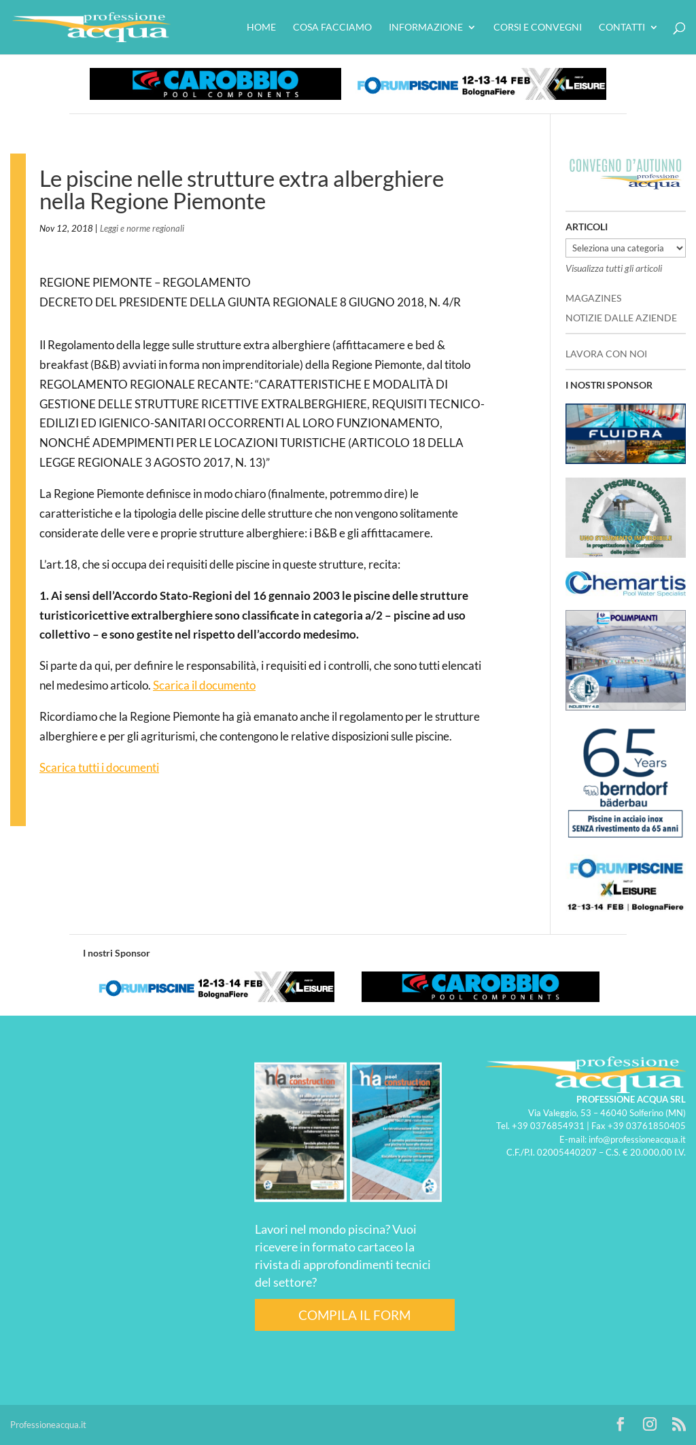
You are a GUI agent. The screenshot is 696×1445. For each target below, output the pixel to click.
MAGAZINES (593, 298)
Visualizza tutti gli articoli (614, 268)
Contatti (622, 27)
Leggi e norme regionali (142, 228)
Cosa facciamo (332, 27)
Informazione (426, 27)
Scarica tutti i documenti (99, 767)
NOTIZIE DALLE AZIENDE (621, 317)
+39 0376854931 (548, 1125)
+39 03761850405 (647, 1125)
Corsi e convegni (537, 27)
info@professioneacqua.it (637, 1139)
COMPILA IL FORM (354, 1315)
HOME (261, 27)
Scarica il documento (204, 685)
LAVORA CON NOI (606, 353)
